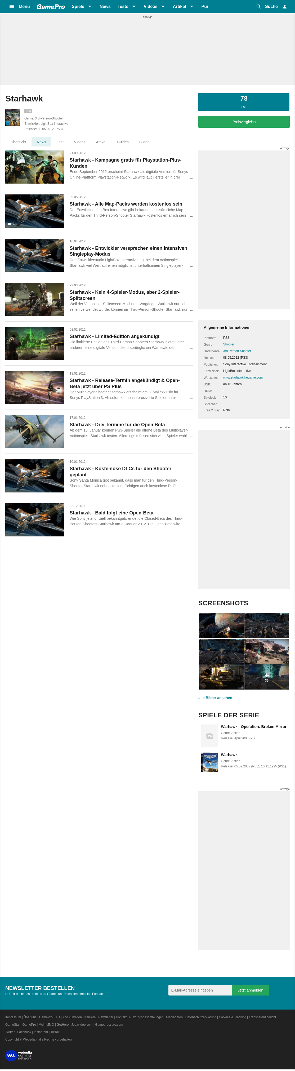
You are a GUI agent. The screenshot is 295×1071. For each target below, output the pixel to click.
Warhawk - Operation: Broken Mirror (253, 727)
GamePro (29, 1024)
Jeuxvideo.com (81, 1024)
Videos (80, 142)
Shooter (228, 344)
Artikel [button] (179, 6)
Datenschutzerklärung (200, 1017)
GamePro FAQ (49, 1017)
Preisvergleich (244, 122)
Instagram (41, 1032)
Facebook (24, 1032)
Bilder (144, 142)
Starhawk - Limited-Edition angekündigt (114, 336)
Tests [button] (123, 6)
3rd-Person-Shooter (237, 351)
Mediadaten (174, 1017)
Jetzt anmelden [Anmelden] (250, 990)
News (105, 6)
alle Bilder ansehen (215, 698)
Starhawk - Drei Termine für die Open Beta (117, 424)
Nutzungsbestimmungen (146, 1017)
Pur (205, 6)
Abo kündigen (72, 1017)
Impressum (13, 1017)
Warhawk (229, 755)
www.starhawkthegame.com (243, 377)
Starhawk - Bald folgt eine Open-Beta (111, 512)
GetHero (63, 1024)
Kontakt (121, 1017)
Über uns (30, 1017)
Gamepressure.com (109, 1024)
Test (60, 142)
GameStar (12, 1024)
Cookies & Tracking (232, 1017)
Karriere (90, 1017)
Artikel (101, 142)
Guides (122, 142)
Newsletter (105, 1017)
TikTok (55, 1032)
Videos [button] (151, 6)
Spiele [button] (78, 6)
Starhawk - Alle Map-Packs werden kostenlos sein (126, 204)
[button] (19, 6)
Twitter (10, 1032)
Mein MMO (46, 1024)
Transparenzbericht (262, 1017)
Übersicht (18, 142)
